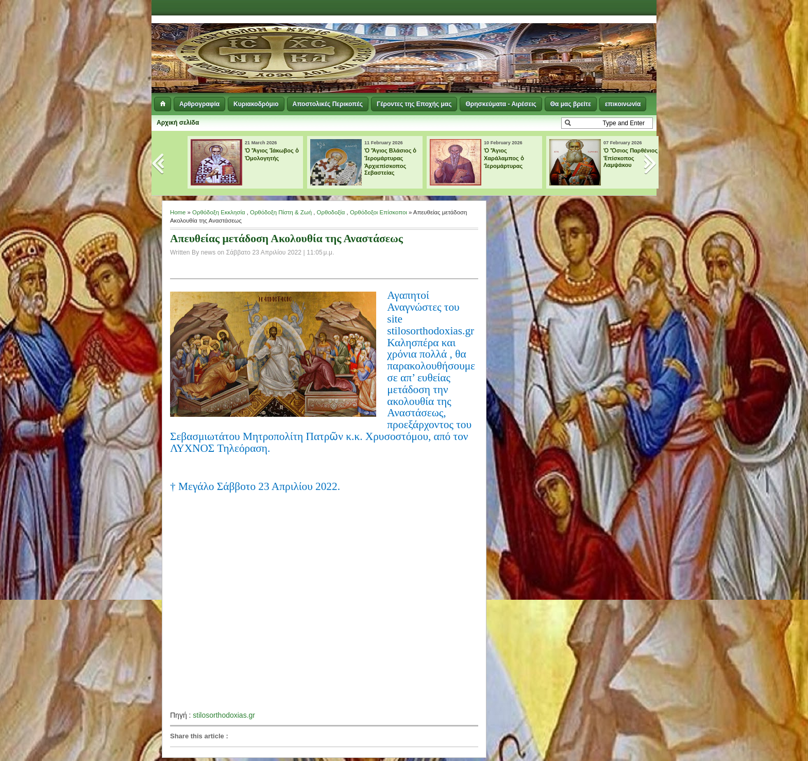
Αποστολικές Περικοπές (328, 104)
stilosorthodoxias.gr (224, 715)
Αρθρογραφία (199, 104)
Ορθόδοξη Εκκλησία (218, 212)
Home (178, 212)
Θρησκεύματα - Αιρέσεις (500, 104)
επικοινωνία (623, 104)
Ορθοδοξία (331, 212)
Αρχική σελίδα (178, 122)
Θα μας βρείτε (570, 104)
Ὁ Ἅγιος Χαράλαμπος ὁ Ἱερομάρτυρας (504, 158)
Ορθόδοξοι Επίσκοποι (378, 212)
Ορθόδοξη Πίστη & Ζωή (281, 212)
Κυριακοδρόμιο (255, 104)
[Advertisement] (530, 41)
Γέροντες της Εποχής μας (414, 104)
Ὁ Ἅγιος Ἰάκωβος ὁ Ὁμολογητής (272, 154)
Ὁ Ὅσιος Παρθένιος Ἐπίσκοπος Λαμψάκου (630, 157)
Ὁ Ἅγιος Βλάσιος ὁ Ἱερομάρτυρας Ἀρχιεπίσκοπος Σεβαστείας (390, 161)
